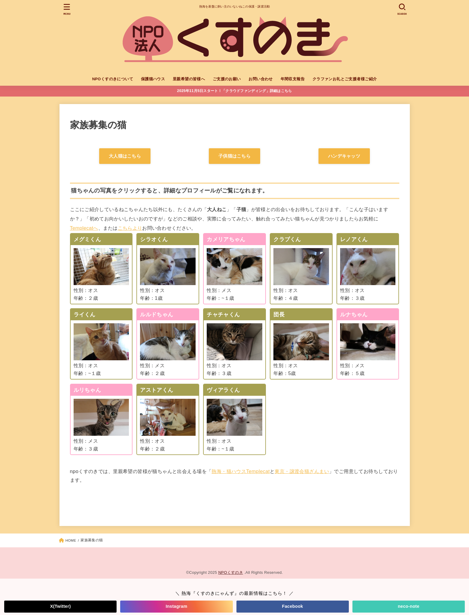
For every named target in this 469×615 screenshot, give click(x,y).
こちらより (130, 228)
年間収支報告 (293, 79)
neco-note (408, 606)
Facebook (292, 606)
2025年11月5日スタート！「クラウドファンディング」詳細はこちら (234, 91)
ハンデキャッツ (344, 156)
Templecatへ (84, 228)
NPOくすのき (230, 572)
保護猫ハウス (153, 79)
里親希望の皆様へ (189, 79)
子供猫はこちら (234, 156)
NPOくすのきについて (112, 79)
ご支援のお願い (227, 79)
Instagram (176, 606)
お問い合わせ (260, 79)
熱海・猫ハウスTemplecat (241, 471)
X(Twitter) (60, 606)
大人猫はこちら (125, 156)
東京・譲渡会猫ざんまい (302, 471)
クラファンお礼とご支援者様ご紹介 (344, 79)
